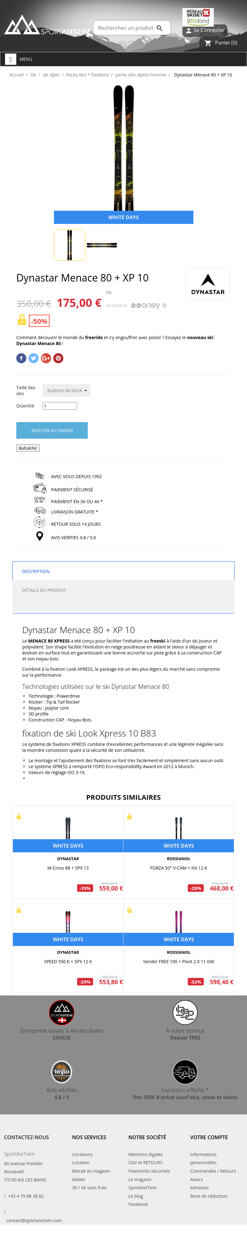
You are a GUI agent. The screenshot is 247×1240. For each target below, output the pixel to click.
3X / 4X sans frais (89, 1188)
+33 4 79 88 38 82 (26, 1196)
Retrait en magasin (91, 1171)
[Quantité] (60, 406)
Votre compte (209, 1137)
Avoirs (196, 1179)
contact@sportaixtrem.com (34, 1220)
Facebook (138, 1204)
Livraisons (82, 1154)
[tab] (123, 605)
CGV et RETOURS (146, 1162)
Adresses (199, 1188)
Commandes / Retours (213, 1171)
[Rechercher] (132, 28)
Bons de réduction (209, 1196)
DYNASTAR (68, 858)
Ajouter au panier (52, 430)
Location (81, 1162)
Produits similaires (123, 797)
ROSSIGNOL (178, 858)
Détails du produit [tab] (44, 590)
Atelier (78, 1179)
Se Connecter (205, 30)
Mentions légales (146, 1154)
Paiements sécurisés (149, 1171)
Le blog (136, 1196)
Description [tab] (36, 571)
